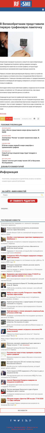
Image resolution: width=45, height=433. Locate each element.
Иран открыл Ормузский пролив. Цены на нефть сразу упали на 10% (22, 339)
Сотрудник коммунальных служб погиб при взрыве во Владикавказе (22, 395)
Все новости (22, 410)
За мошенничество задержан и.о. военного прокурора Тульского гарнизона (20, 224)
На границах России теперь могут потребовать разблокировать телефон (20, 298)
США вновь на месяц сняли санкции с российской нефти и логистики (21, 289)
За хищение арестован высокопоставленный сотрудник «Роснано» (20, 385)
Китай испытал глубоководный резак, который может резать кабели (20, 367)
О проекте (9, 427)
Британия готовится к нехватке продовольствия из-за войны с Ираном (22, 242)
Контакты (29, 429)
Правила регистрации (18, 429)
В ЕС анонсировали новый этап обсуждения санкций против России (22, 279)
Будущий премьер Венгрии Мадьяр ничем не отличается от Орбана (19, 349)
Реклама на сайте (19, 427)
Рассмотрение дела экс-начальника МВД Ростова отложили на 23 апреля (21, 376)
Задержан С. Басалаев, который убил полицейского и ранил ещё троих (22, 252)
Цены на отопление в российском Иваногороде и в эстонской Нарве (22, 325)
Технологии (17, 119)
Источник (3, 114)
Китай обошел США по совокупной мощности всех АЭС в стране (21, 233)
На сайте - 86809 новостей (14, 191)
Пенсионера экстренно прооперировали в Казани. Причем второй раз (21, 307)
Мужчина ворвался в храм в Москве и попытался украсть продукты (21, 358)
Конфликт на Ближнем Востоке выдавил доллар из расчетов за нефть (22, 316)
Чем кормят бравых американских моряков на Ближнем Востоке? (20, 404)
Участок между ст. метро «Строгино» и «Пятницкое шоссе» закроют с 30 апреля (21, 270)
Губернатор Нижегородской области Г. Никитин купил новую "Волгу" (20, 335)
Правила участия (32, 427)
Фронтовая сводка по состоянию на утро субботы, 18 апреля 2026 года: (22, 261)
